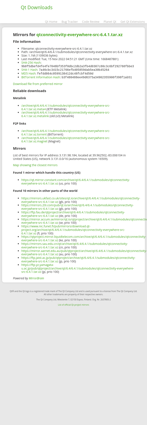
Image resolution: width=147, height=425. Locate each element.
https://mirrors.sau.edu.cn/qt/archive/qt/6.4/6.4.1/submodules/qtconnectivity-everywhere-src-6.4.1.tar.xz (74, 244)
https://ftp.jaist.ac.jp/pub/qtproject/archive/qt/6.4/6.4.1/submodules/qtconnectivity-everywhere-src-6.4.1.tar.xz (78, 258)
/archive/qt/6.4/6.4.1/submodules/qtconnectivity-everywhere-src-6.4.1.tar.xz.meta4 (65, 106)
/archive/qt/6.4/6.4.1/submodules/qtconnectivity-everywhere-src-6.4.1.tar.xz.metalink (65, 113)
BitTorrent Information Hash (40, 76)
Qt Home (51, 22)
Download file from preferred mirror (38, 83)
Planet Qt (110, 22)
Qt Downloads (37, 7)
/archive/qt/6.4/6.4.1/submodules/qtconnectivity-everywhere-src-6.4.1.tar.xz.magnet (65, 139)
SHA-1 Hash (29, 69)
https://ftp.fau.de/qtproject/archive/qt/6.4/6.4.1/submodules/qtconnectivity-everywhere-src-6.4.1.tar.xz (73, 213)
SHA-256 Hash (31, 63)
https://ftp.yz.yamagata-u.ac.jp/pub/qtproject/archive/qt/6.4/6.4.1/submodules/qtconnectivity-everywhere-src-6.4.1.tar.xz (77, 267)
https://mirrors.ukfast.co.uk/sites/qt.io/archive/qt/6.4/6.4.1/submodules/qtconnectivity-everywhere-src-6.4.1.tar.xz (80, 199)
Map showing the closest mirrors (35, 164)
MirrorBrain (36, 277)
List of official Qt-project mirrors (73, 303)
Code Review (90, 22)
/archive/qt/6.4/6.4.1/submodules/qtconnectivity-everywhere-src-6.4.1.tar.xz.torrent (65, 131)
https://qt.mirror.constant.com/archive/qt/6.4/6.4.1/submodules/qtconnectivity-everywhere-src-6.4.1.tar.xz (75, 181)
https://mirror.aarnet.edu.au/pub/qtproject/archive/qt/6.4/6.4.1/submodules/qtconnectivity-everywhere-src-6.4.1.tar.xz (84, 252)
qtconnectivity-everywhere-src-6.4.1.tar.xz (79, 34)
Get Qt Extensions (132, 22)
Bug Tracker (70, 22)
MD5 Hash (28, 73)
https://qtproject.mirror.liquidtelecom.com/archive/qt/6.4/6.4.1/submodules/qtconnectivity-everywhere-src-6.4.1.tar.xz (83, 237)
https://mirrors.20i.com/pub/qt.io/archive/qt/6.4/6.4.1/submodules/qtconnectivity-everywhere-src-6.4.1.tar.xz (77, 206)
